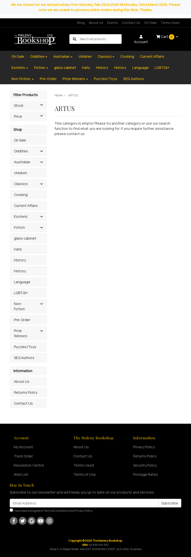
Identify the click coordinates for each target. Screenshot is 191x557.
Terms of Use (84, 474)
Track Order (23, 456)
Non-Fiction (21, 78)
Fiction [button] (19, 227)
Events (112, 22)
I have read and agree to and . (51, 510)
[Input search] (100, 39)
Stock (30, 105)
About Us (96, 22)
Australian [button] (22, 162)
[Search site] (75, 39)
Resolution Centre (29, 465)
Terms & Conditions (56, 510)
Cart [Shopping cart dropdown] (165, 37)
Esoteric (18, 67)
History (102, 67)
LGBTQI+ (162, 67)
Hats (86, 67)
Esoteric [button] (21, 216)
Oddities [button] (21, 151)
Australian (61, 56)
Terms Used (170, 22)
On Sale (150, 22)
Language (140, 67)
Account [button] (141, 39)
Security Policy (145, 465)
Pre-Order (48, 78)
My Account (23, 447)
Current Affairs (152, 56)
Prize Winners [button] (20, 333)
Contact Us (131, 22)
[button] (41, 151)
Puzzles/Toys (105, 78)
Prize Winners (74, 78)
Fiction (39, 67)
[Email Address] (84, 503)
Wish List (21, 474)
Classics (105, 56)
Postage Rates (145, 474)
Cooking (127, 56)
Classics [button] (21, 183)
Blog (81, 22)
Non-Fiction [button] (19, 306)
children (85, 56)
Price (30, 115)
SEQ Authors (133, 78)
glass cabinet (65, 67)
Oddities (37, 56)
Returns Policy (25, 392)
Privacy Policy (144, 447)
